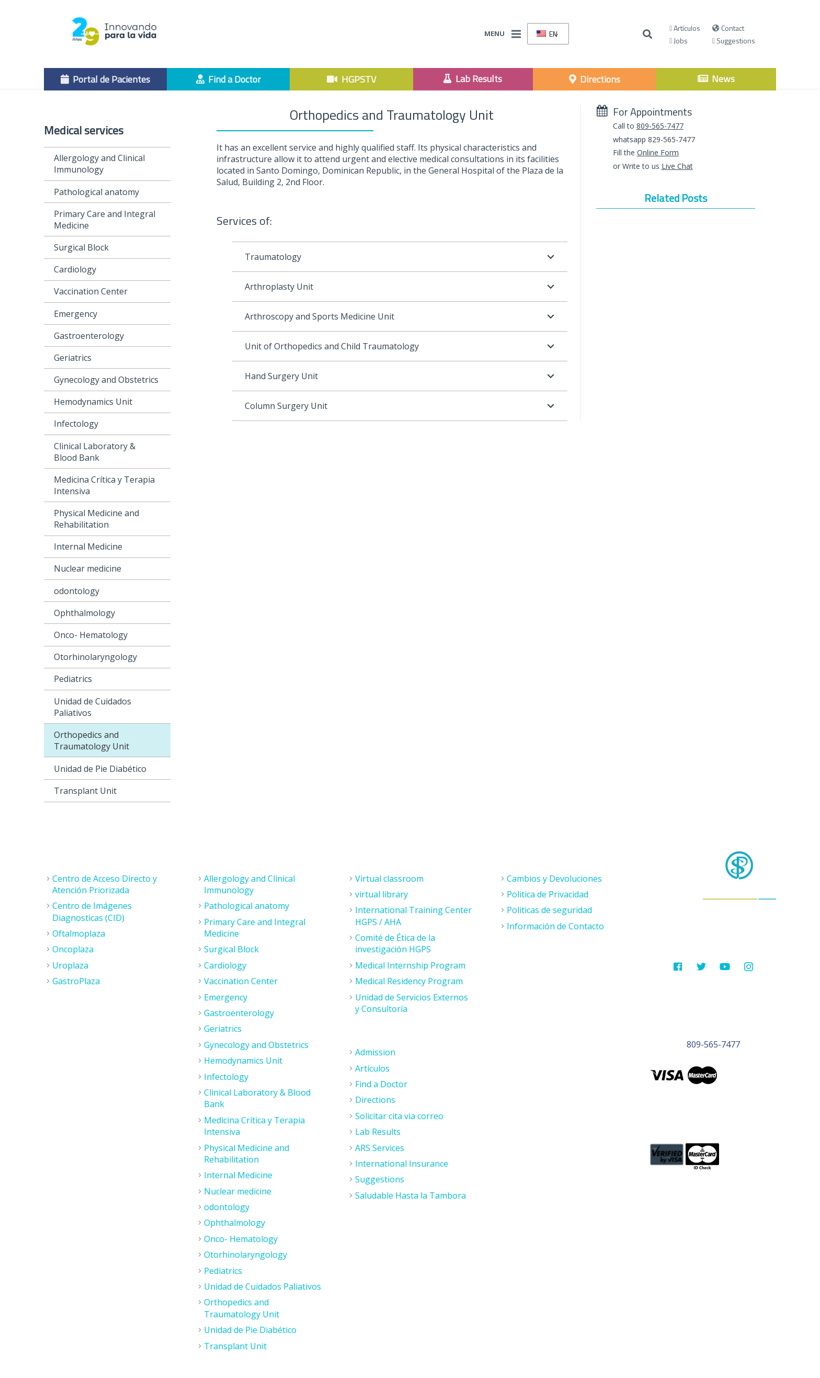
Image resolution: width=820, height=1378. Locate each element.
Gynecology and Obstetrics (106, 379)
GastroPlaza (76, 981)
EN (547, 33)
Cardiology (75, 269)
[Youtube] (725, 966)
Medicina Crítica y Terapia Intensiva (104, 485)
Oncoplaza (73, 949)
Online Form (658, 152)
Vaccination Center (91, 291)
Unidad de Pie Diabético (100, 769)
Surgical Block (81, 247)
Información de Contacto (555, 926)
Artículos (684, 27)
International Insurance (401, 1163)
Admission (375, 1052)
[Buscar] (647, 34)
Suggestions (733, 40)
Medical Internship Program (410, 965)
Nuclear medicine (87, 568)
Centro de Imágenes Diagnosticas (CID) (92, 911)
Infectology (76, 423)
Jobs (678, 40)
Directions (375, 1100)
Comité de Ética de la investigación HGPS (395, 943)
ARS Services (379, 1148)
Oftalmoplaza (78, 933)
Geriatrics (73, 357)
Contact (728, 27)
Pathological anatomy (96, 192)
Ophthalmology (84, 613)
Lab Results (378, 1131)
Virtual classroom (389, 878)
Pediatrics (73, 679)
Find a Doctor (381, 1084)
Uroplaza (70, 965)
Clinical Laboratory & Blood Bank (94, 451)
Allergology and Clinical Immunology (99, 163)
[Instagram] (748, 966)
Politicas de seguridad (549, 910)
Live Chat (677, 166)
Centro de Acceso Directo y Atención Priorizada (104, 884)
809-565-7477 (660, 126)
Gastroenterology (89, 335)
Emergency (75, 314)
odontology (76, 591)
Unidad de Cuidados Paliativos (92, 707)
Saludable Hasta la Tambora (410, 1195)
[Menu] (516, 34)
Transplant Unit (85, 790)
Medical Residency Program (409, 981)
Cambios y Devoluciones (554, 878)
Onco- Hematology (91, 635)
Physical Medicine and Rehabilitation (96, 518)
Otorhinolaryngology (95, 657)
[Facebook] (677, 966)
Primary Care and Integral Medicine (104, 219)
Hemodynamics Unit (93, 401)
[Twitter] (701, 966)
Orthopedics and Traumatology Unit (91, 740)
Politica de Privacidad (547, 894)
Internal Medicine (88, 546)
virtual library (381, 894)
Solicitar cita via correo (399, 1116)
